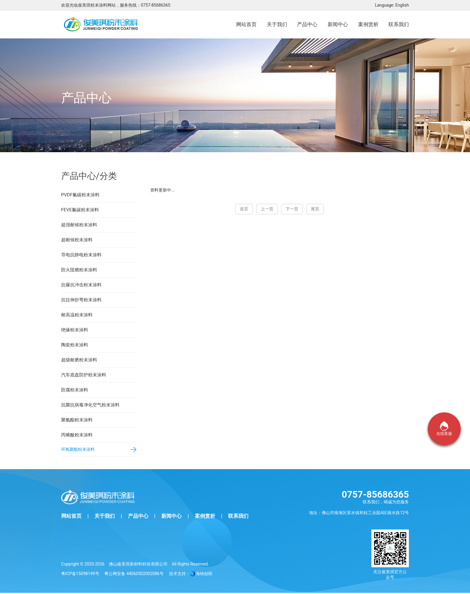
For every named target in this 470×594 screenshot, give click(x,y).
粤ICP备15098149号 (80, 574)
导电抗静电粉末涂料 (81, 255)
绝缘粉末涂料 (74, 330)
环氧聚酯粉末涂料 (79, 450)
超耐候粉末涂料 (77, 240)
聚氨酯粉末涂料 (77, 420)
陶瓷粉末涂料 (74, 345)
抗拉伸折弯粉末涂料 (81, 300)
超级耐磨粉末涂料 (79, 360)
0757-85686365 (155, 5)
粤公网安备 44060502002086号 (134, 574)
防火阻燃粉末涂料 (79, 270)
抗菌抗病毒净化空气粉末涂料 (90, 405)
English (402, 5)
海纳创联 (204, 574)
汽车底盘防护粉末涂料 (83, 375)
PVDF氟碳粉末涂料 (80, 194)
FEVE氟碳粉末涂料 (80, 210)
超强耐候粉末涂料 (79, 225)
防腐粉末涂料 (74, 390)
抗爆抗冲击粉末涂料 (81, 285)
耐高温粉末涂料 (77, 315)
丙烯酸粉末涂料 (77, 435)
